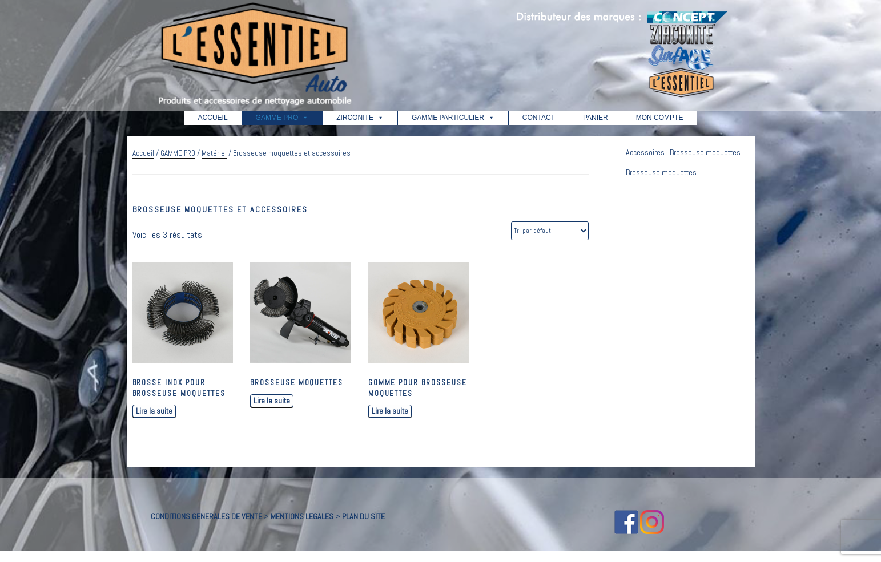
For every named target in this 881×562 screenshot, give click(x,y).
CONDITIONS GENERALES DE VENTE (206, 516)
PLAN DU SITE (363, 516)
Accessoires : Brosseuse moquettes (683, 152)
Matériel (214, 153)
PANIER (595, 118)
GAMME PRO (282, 118)
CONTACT (538, 118)
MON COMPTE (659, 118)
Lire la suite (154, 411)
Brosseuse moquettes (661, 172)
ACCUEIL (213, 118)
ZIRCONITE (360, 118)
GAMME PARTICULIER (453, 118)
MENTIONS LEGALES (302, 516)
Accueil (143, 153)
